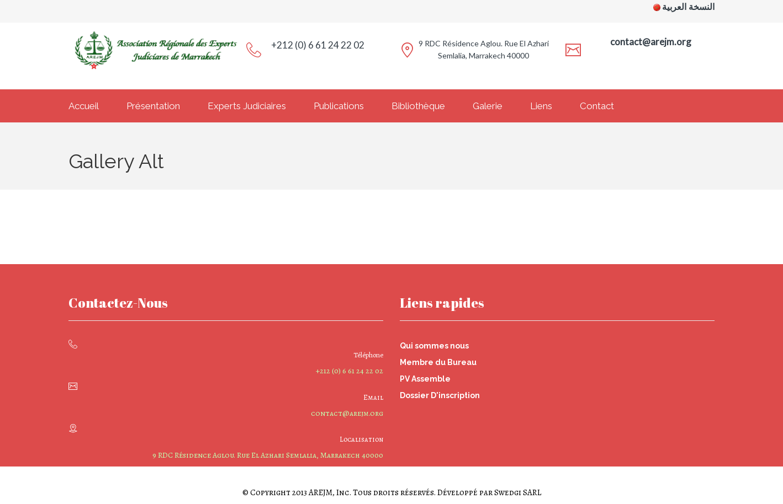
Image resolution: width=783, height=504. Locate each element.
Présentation (153, 105)
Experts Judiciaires (247, 105)
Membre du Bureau (438, 362)
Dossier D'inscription (440, 395)
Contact (597, 105)
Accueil (83, 105)
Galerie (487, 105)
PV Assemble (425, 378)
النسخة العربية (688, 7)
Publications (339, 105)
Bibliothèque (418, 105)
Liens (541, 105)
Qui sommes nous (434, 345)
